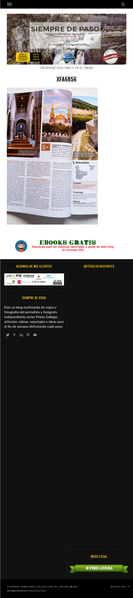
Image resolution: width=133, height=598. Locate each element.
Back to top (121, 587)
